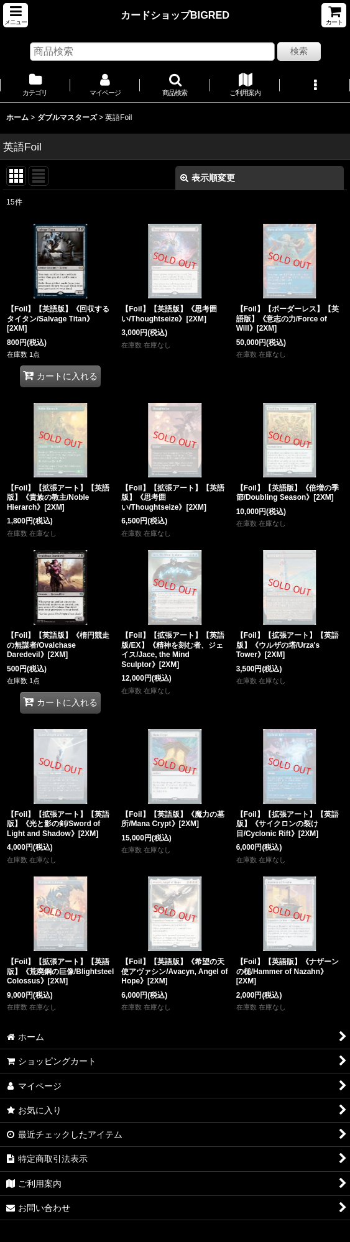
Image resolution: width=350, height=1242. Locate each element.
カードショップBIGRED (175, 15)
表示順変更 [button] (207, 178)
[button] (15, 15)
